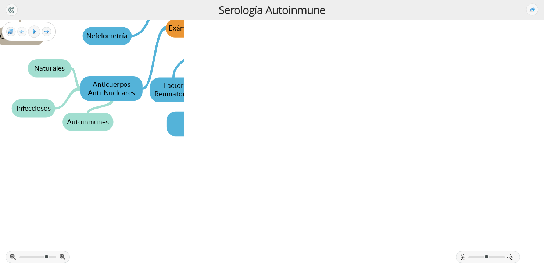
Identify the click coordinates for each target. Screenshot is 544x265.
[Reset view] (11, 31)
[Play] (34, 31)
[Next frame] (46, 31)
